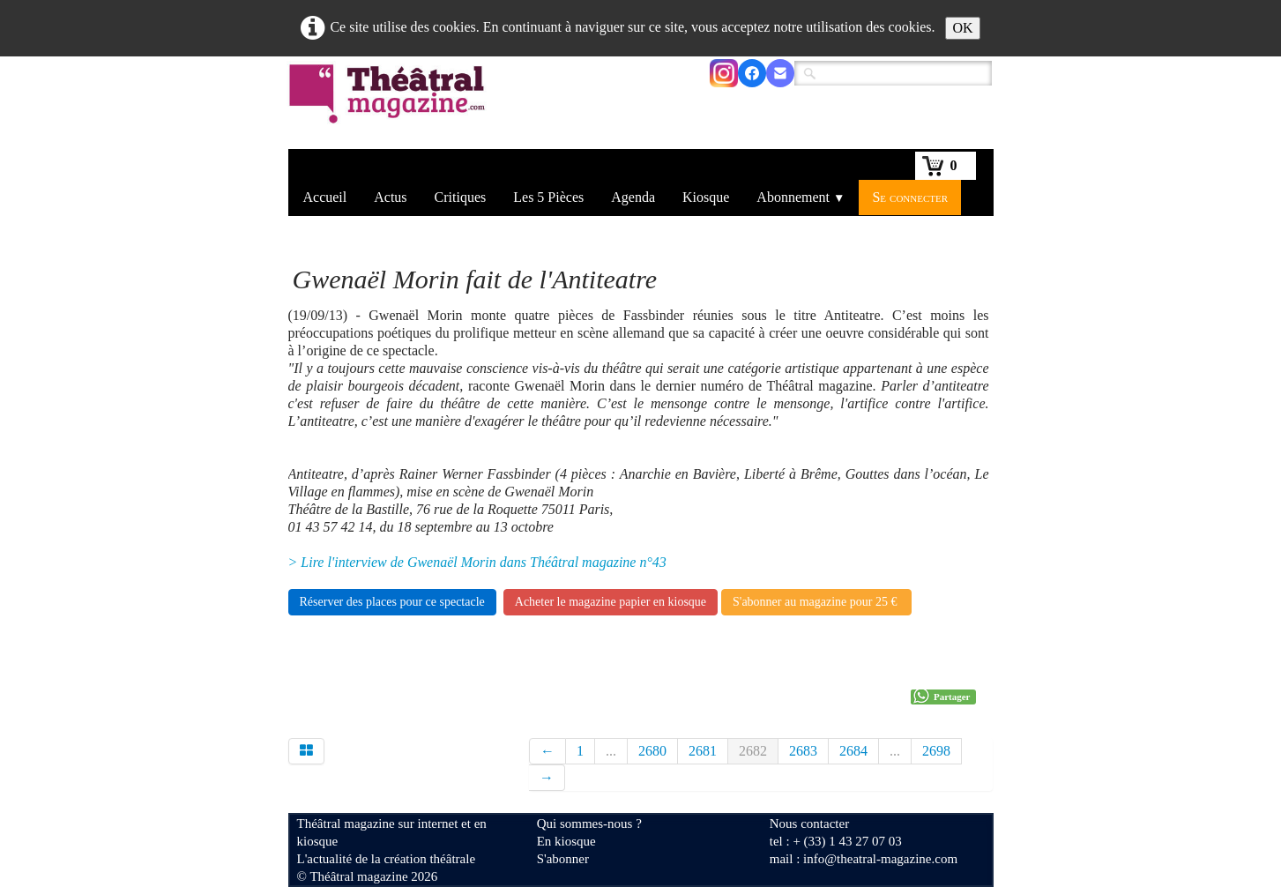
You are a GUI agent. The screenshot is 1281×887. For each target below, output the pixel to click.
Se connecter (910, 197)
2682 (753, 750)
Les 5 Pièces (548, 197)
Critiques (461, 197)
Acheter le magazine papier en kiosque (610, 601)
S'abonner (563, 859)
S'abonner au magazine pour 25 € (816, 601)
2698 (936, 750)
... (611, 750)
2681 (703, 750)
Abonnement (800, 197)
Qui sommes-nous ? (589, 823)
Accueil (325, 197)
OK (962, 27)
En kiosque (566, 841)
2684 (853, 750)
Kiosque (705, 197)
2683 (803, 750)
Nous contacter (809, 823)
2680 (652, 750)
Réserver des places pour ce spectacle (392, 601)
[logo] (390, 105)
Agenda (633, 197)
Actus (390, 197)
